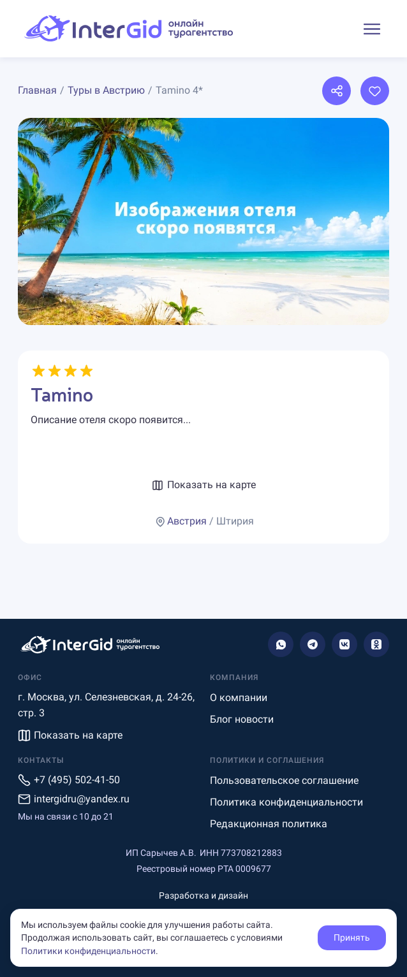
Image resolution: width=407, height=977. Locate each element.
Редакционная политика (268, 824)
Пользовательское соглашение (284, 780)
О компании (238, 697)
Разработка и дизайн (203, 895)
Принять (352, 937)
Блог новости (242, 719)
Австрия (187, 521)
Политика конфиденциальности (286, 802)
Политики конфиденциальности (88, 951)
